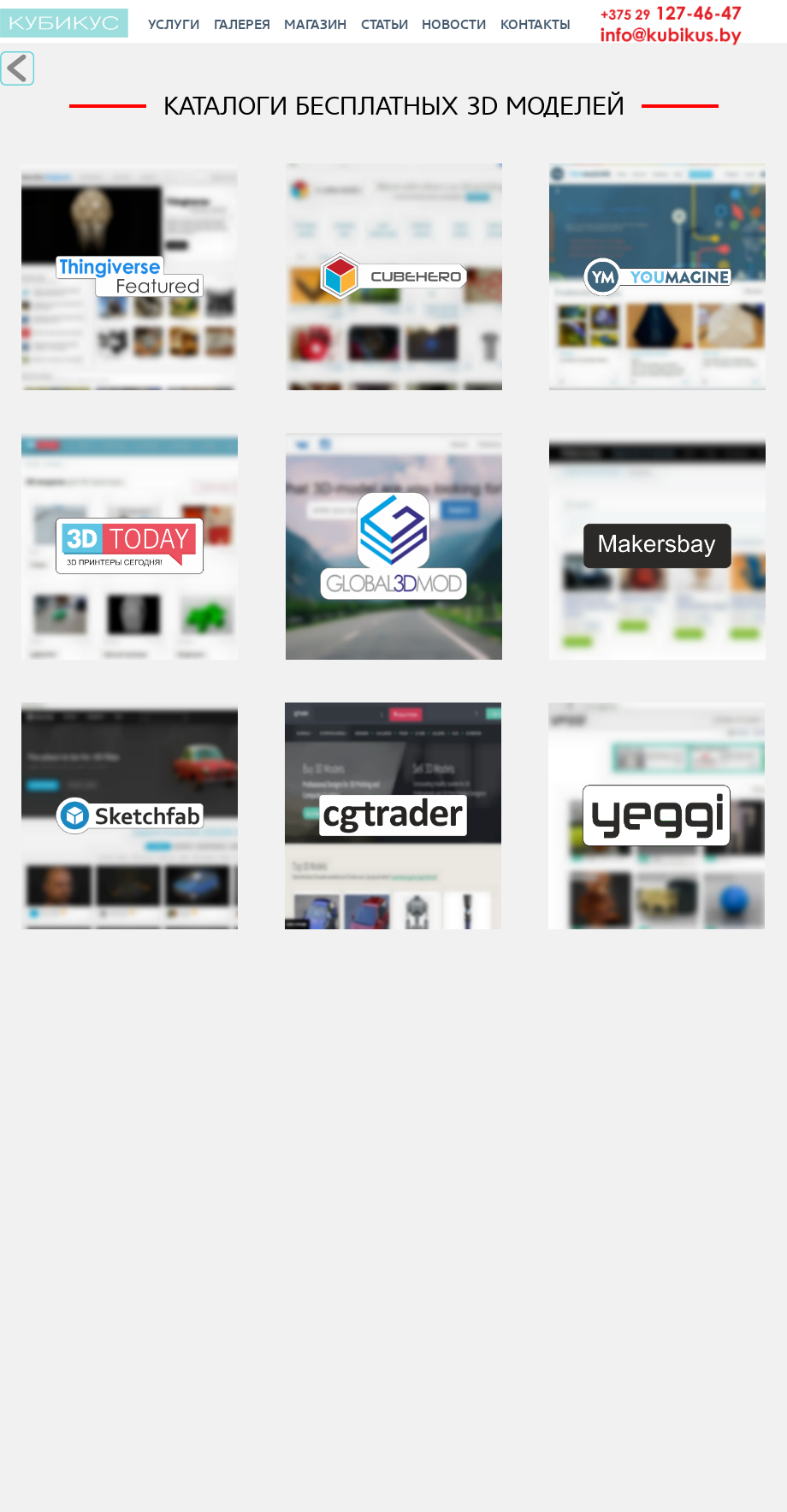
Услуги (173, 24)
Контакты (535, 24)
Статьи (384, 24)
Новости (454, 24)
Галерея (242, 24)
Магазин (315, 24)
